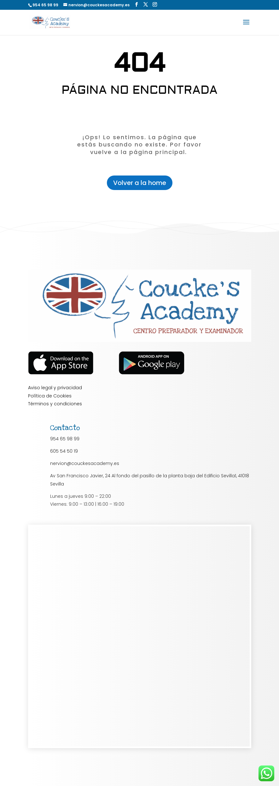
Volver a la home (139, 182)
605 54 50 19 (64, 451)
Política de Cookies (50, 396)
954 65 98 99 (64, 439)
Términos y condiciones (55, 404)
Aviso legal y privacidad (55, 387)
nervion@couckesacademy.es (84, 463)
